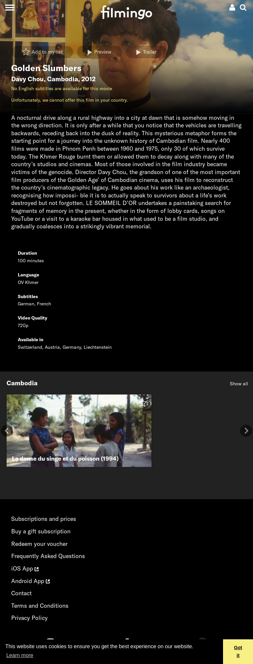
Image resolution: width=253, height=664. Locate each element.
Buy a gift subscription (40, 531)
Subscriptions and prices (43, 519)
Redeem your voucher (39, 544)
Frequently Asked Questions (48, 556)
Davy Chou (27, 79)
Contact (21, 593)
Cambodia (62, 79)
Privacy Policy (29, 618)
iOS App (25, 568)
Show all (239, 384)
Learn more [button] (19, 655)
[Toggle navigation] (9, 7)
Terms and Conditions (40, 605)
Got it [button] (238, 651)
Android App (30, 581)
